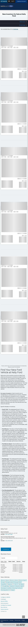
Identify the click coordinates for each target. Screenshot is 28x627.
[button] (3, 1)
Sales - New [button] (4, 561)
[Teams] (9, 558)
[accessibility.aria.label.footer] (20, 625)
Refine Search (22, 21)
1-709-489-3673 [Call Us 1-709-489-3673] (9, 540)
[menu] (25, 6)
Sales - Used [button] (11, 561)
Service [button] (18, 561)
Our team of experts (6, 393)
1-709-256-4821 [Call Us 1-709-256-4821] (8, 534)
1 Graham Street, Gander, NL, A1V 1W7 (9, 533)
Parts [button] (23, 561)
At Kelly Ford (10, 514)
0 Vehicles (15, 29)
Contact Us (6, 549)
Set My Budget (22, 25)
